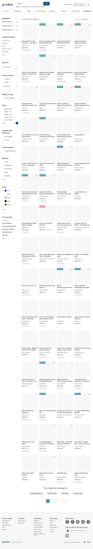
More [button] (3, 55)
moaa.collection (61, 139)
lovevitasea (78, 196)
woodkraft (59, 76)
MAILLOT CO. (26, 45)
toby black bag (7, 232)
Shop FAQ (20, 523)
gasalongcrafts (26, 321)
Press (51, 523)
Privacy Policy (37, 529)
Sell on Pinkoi (67, 4)
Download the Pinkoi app (76, 531)
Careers (52, 529)
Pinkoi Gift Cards (6, 525)
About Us (52, 520)
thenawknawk (78, 139)
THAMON (42, 477)
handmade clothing (36, 493)
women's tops (78, 493)
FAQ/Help (36, 520)
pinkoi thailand (6, 223)
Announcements (38, 525)
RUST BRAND (26, 352)
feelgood (41, 167)
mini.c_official (78, 383)
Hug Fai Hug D (61, 446)
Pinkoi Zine (5, 523)
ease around (78, 258)
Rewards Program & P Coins (40, 534)
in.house (77, 321)
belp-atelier (42, 383)
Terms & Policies (38, 527)
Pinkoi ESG (53, 525)
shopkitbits (42, 227)
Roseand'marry (43, 45)
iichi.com (52, 531)
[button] (17, 123)
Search (46, 4)
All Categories (6, 520)
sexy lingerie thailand (9, 226)
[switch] (10, 22)
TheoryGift (42, 446)
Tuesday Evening (27, 139)
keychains (65, 493)
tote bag (4, 235)
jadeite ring (19, 6)
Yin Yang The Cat (79, 415)
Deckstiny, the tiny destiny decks (84, 227)
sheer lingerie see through (37, 6)
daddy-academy (43, 290)
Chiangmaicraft (61, 383)
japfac (41, 108)
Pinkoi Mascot (53, 527)
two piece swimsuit (8, 229)
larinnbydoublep (61, 477)
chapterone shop (61, 227)
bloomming (42, 415)
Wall (3, 527)
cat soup (24, 167)
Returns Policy (38, 531)
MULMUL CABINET (80, 76)
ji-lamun (24, 108)
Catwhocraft (25, 227)
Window (4, 529)
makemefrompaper (27, 258)
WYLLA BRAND (61, 196)
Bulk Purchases (38, 523)
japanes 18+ (26, 6)
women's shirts (52, 493)
